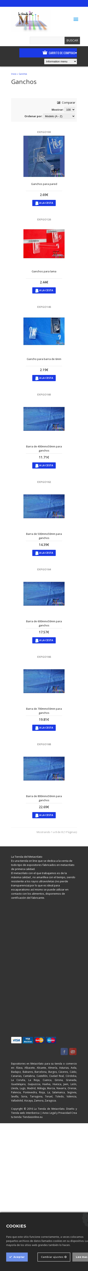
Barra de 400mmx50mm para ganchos (44, 448)
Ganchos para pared (44, 184)
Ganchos (23, 73)
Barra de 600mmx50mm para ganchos (44, 623)
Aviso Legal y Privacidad (56, 1113)
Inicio (13, 73)
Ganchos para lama (44, 271)
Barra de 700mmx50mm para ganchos (44, 711)
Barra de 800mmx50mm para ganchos (44, 798)
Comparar (66, 102)
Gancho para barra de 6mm (44, 359)
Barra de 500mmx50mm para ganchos (44, 536)
